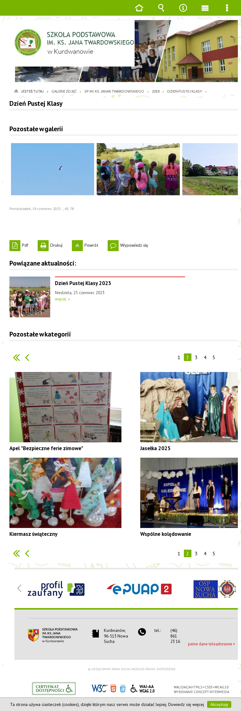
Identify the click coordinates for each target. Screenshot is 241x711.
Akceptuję (219, 704)
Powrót (85, 244)
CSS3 (122, 688)
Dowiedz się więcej (186, 704)
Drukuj (50, 244)
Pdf (18, 244)
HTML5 (113, 688)
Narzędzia (183, 12)
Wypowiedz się (128, 244)
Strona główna (139, 12)
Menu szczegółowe (227, 12)
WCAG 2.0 (142, 687)
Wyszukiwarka (161, 12)
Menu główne (205, 12)
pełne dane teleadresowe (210, 643)
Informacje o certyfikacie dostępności (54, 688)
